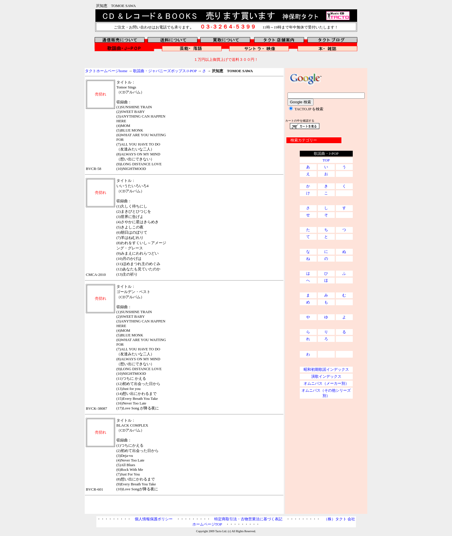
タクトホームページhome (106, 71)
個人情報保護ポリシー (154, 519)
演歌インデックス (326, 376)
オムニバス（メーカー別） (326, 383)
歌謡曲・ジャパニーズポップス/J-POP (164, 71)
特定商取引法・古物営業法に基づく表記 (248, 519)
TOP (325, 160)
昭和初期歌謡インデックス (326, 369)
